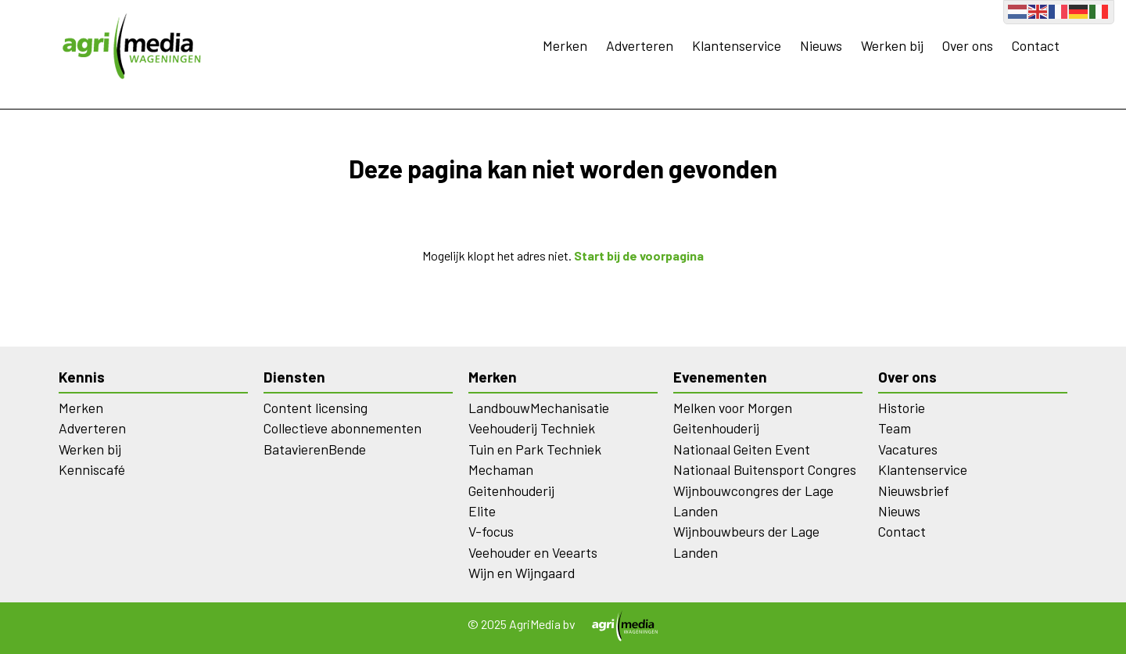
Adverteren (639, 45)
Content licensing (316, 407)
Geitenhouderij (511, 490)
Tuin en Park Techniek (534, 449)
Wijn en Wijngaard (521, 572)
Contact (1036, 45)
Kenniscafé (92, 469)
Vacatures (908, 449)
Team (894, 428)
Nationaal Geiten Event (741, 449)
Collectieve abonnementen (342, 428)
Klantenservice (736, 45)
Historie (901, 407)
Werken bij (892, 45)
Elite (482, 510)
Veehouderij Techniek (531, 428)
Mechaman (500, 469)
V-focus (491, 531)
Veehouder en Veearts (532, 552)
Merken (565, 45)
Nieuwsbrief (913, 490)
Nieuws (821, 45)
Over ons (967, 45)
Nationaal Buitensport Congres (764, 469)
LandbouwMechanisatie (538, 407)
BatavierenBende (315, 449)
